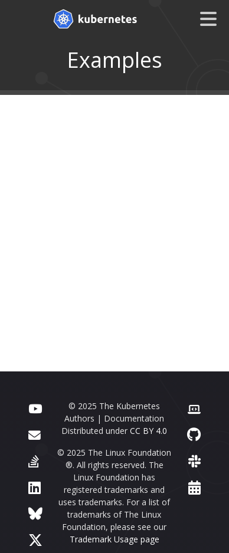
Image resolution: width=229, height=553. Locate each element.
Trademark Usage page (114, 539)
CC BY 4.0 (148, 430)
